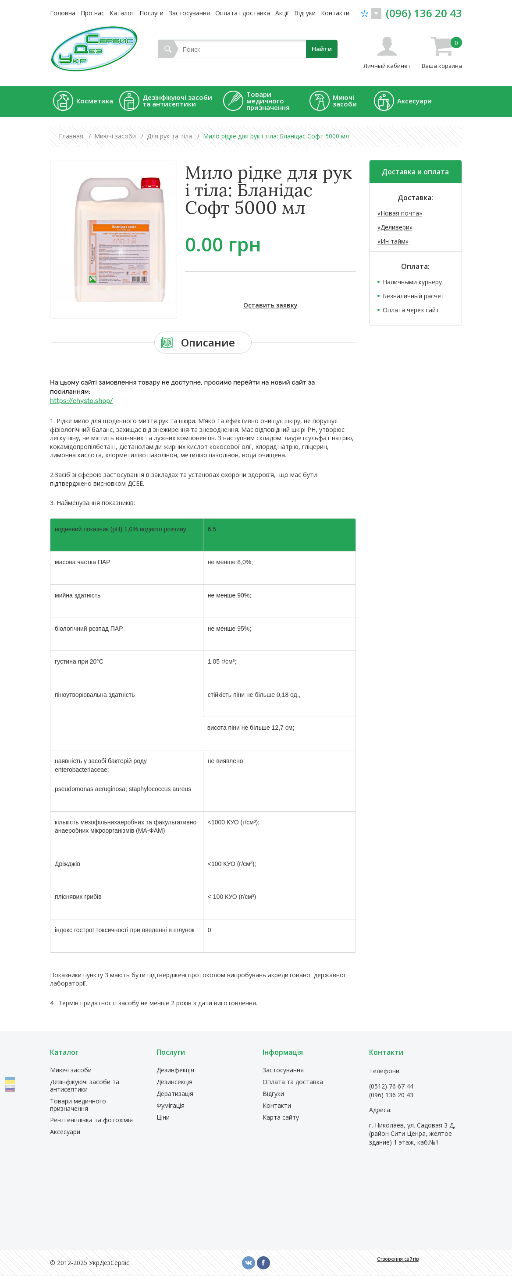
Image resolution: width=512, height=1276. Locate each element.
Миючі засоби (71, 1070)
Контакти (335, 13)
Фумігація (170, 1106)
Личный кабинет (387, 65)
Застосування (189, 13)
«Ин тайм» (393, 241)
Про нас (92, 13)
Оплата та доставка (293, 1082)
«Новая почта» (399, 213)
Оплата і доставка (242, 13)
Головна (62, 13)
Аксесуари (65, 1132)
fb (263, 1262)
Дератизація (174, 1094)
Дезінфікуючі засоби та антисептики (84, 1085)
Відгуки (305, 13)
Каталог (122, 13)
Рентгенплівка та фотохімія (91, 1120)
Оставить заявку (270, 305)
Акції (282, 13)
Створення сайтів (398, 1258)
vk (248, 1262)
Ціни (163, 1117)
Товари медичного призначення (78, 1105)
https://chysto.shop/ (81, 401)
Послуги (151, 13)
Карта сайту (281, 1117)
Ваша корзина (442, 53)
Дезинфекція (175, 1070)
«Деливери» (394, 227)
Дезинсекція (174, 1082)
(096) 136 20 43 (424, 13)
